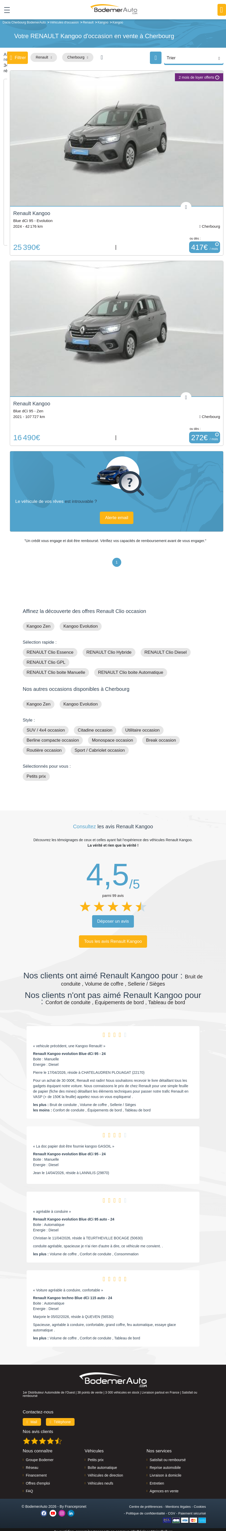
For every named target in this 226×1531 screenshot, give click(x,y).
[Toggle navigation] (5, 10)
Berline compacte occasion (53, 736)
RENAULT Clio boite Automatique (130, 668)
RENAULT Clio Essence (50, 648)
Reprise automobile (165, 1464)
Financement (36, 1472)
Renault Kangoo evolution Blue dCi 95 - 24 (69, 1050)
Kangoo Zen (39, 622)
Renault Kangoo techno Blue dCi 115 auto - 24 (72, 1294)
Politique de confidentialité (145, 1509)
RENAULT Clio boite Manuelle (56, 668)
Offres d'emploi (38, 1479)
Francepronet (75, 1503)
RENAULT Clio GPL (46, 658)
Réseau (32, 1464)
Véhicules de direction (105, 1472)
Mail (32, 1418)
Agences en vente (164, 1487)
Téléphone (60, 1418)
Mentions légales (178, 1503)
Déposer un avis (113, 917)
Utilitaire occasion (142, 726)
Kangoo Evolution (80, 622)
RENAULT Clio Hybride (109, 648)
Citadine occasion (95, 726)
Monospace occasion (112, 736)
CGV (171, 1509)
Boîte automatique (102, 1464)
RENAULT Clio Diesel (165, 648)
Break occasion (161, 736)
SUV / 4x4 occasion (46, 726)
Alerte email (118, 513)
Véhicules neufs (100, 1479)
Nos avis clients (38, 1427)
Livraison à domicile (165, 1472)
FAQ (29, 1487)
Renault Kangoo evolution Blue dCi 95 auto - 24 (73, 1215)
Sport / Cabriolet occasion (100, 746)
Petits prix (36, 772)
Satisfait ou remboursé (168, 1456)
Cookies (200, 1503)
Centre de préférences (145, 1503)
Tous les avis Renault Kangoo (113, 937)
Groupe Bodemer (39, 1456)
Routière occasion (44, 746)
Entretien (157, 1479)
